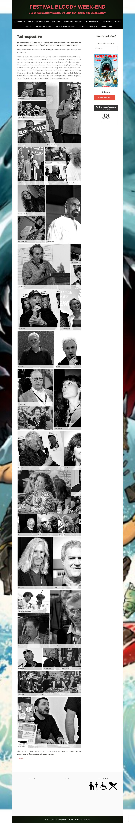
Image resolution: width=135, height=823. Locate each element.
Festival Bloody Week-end (67, 7)
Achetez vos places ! (104, 97)
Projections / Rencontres (38, 21)
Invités (28, 26)
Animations (56, 21)
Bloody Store (106, 26)
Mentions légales (82, 819)
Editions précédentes (88, 26)
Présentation (20, 21)
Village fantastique (44, 26)
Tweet (20, 758)
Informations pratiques (65, 26)
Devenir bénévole (92, 21)
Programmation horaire (73, 21)
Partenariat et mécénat (112, 21)
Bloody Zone (67, 819)
